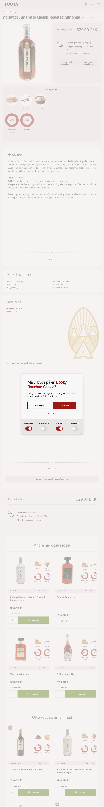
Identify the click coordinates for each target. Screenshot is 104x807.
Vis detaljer (52, 414)
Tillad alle (64, 405)
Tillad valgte (39, 405)
